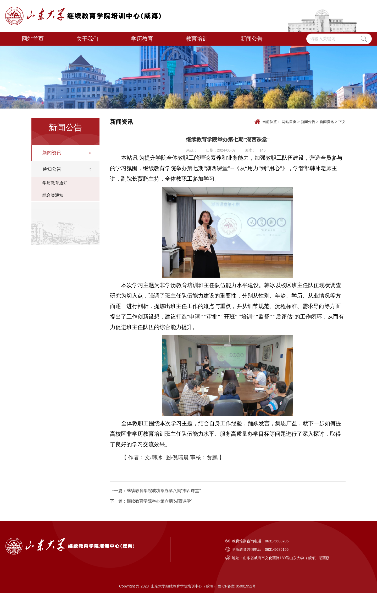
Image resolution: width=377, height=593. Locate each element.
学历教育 (142, 39)
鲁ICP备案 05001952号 (237, 586)
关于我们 (87, 39)
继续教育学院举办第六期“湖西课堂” (159, 501)
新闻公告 (252, 39)
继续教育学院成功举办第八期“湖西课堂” (164, 490)
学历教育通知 (55, 183)
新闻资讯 (51, 152)
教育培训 (197, 39)
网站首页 (33, 39)
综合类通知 (52, 195)
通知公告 (51, 169)
